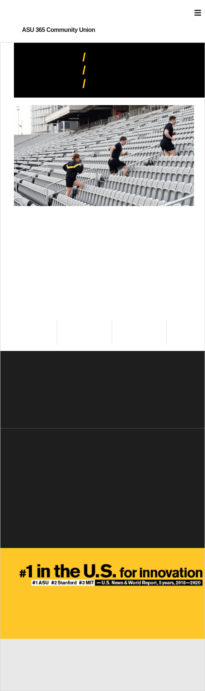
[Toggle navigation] (197, 13)
